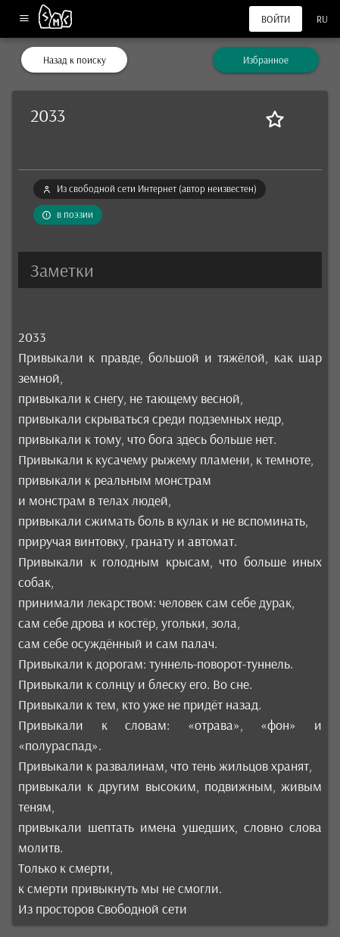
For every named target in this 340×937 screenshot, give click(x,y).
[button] (170, 270)
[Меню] (24, 19)
